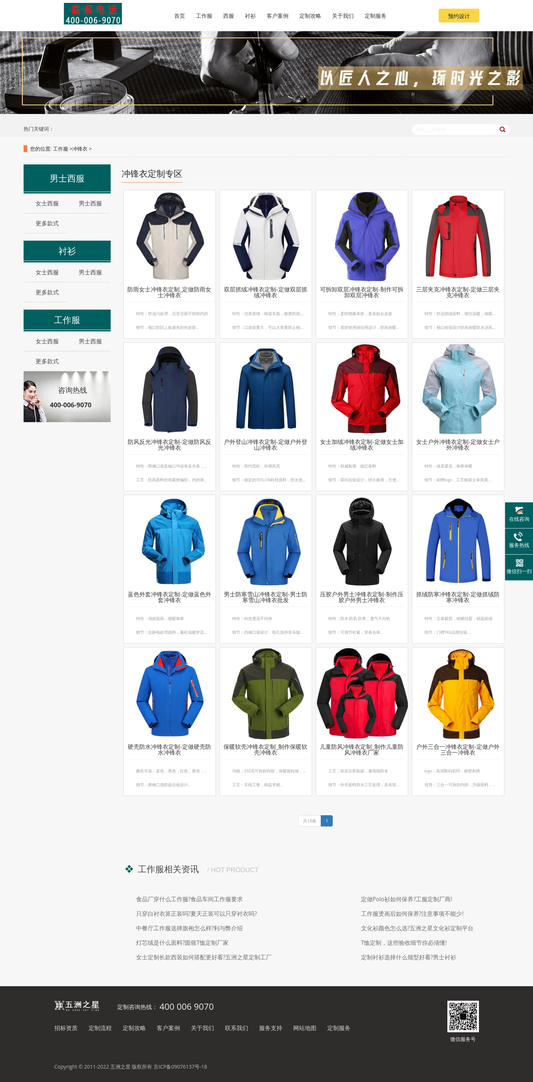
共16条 (310, 821)
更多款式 (44, 223)
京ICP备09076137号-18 (180, 1066)
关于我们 (202, 1028)
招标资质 (66, 1028)
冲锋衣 (79, 148)
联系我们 (236, 1028)
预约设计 (459, 16)
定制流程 (100, 1028)
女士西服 (44, 203)
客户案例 (168, 1028)
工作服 (60, 148)
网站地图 (304, 1028)
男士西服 (87, 203)
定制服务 (338, 1028)
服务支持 (270, 1028)
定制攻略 (134, 1028)
